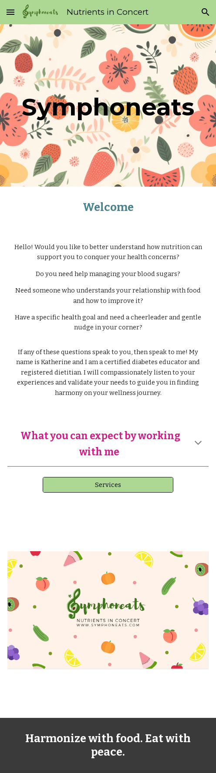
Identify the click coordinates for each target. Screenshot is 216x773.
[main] (108, 105)
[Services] (108, 484)
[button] (10, 12)
